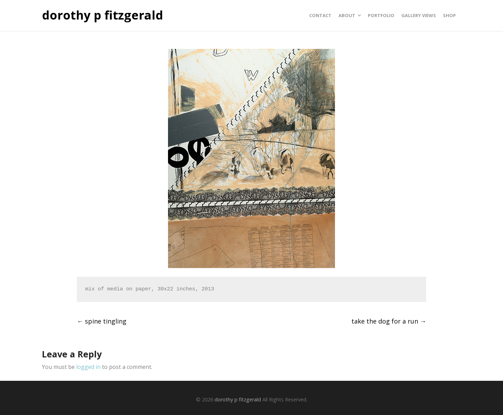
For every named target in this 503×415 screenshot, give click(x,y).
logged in (88, 367)
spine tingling (101, 321)
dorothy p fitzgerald (102, 15)
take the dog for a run (388, 321)
